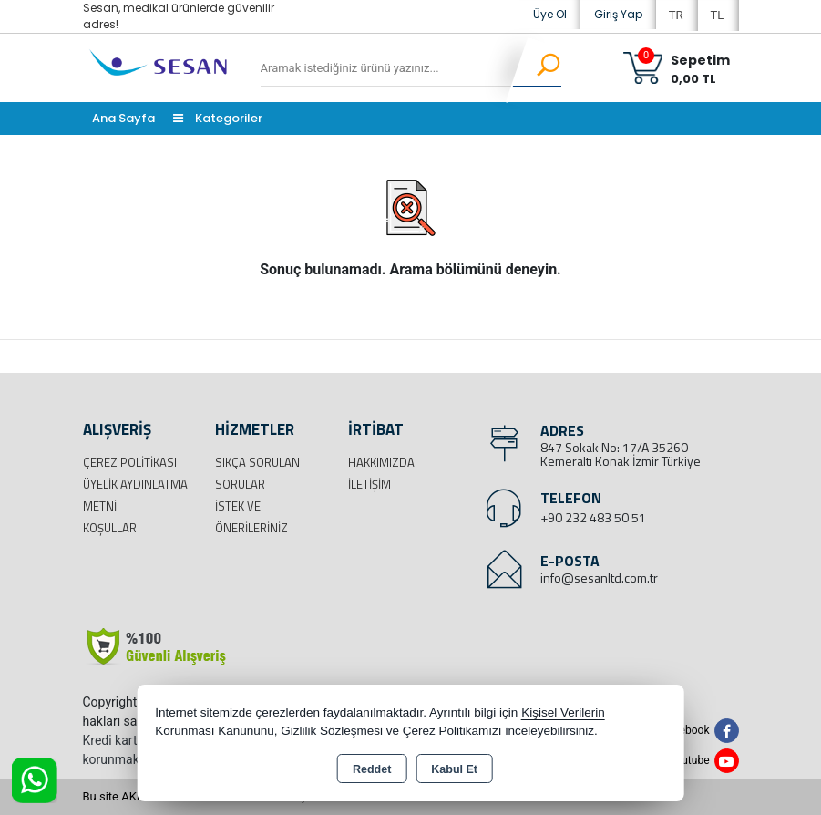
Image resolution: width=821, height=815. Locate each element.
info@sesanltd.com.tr (599, 577)
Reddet (372, 769)
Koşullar (110, 528)
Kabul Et (454, 769)
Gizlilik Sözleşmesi (332, 731)
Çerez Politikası (130, 462)
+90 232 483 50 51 (593, 517)
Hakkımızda (381, 462)
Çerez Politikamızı (452, 731)
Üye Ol (550, 14)
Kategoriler (217, 118)
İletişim (369, 484)
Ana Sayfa (123, 118)
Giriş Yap (618, 14)
